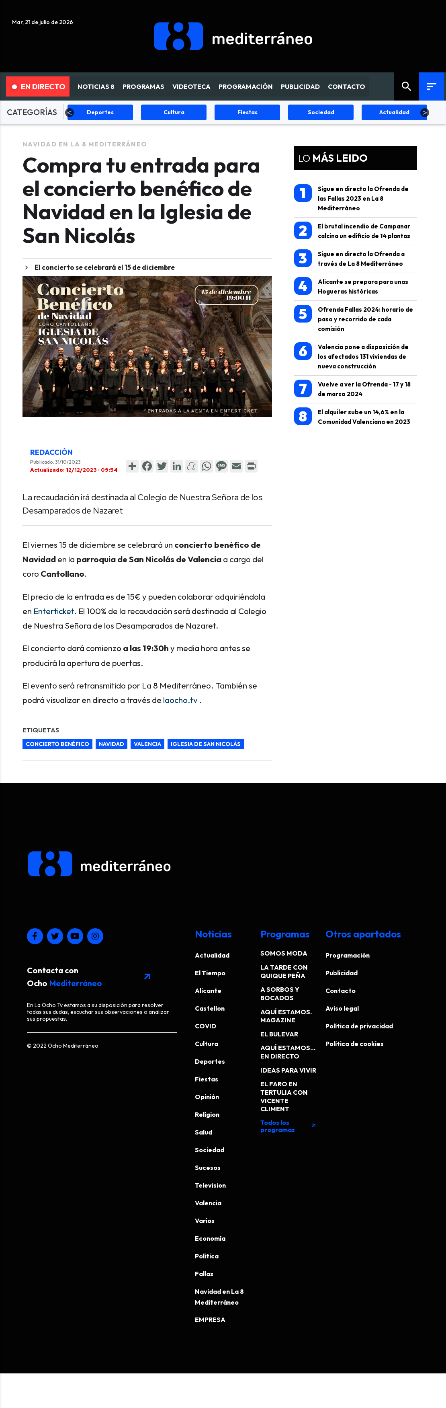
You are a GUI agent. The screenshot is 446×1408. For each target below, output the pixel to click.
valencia (147, 744)
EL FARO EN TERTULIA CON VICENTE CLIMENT (284, 1096)
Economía (210, 1238)
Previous (69, 113)
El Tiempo (210, 973)
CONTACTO (346, 86)
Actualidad (212, 955)
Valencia (208, 1203)
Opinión (207, 1097)
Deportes (210, 1061)
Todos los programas (288, 1126)
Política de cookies (354, 1044)
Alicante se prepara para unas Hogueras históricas (351, 286)
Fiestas (206, 1079)
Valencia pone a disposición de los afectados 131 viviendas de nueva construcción (351, 356)
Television (210, 1185)
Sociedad (209, 1150)
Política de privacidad (359, 1026)
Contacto (340, 991)
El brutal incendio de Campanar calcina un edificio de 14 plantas (352, 231)
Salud (203, 1132)
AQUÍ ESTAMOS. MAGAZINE (286, 1016)
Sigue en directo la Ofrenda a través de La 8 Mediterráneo (349, 258)
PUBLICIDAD (300, 86)
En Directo (38, 86)
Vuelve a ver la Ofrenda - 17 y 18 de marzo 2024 (352, 389)
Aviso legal (342, 1008)
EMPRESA (210, 1320)
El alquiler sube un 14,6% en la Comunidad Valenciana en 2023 (352, 416)
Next (425, 113)
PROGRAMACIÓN (246, 86)
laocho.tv (180, 700)
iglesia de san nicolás (206, 744)
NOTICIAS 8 (96, 86)
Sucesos (208, 1167)
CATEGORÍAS (32, 112)
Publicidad (341, 973)
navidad (111, 744)
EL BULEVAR (279, 1034)
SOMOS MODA (283, 953)
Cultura (206, 1044)
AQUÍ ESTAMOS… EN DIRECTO (287, 1052)
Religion (207, 1114)
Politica (207, 1256)
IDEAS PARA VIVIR (288, 1070)
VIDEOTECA (191, 86)
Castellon (210, 1008)
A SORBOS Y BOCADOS (279, 993)
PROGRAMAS (143, 86)
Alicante (208, 991)
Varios (205, 1221)
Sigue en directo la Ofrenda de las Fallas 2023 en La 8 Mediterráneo (351, 198)
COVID (205, 1026)
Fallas (204, 1274)
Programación (347, 955)
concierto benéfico (57, 744)
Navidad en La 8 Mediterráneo (85, 144)
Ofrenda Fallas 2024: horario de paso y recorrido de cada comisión (353, 319)
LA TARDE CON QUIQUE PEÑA (284, 971)
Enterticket (53, 611)
